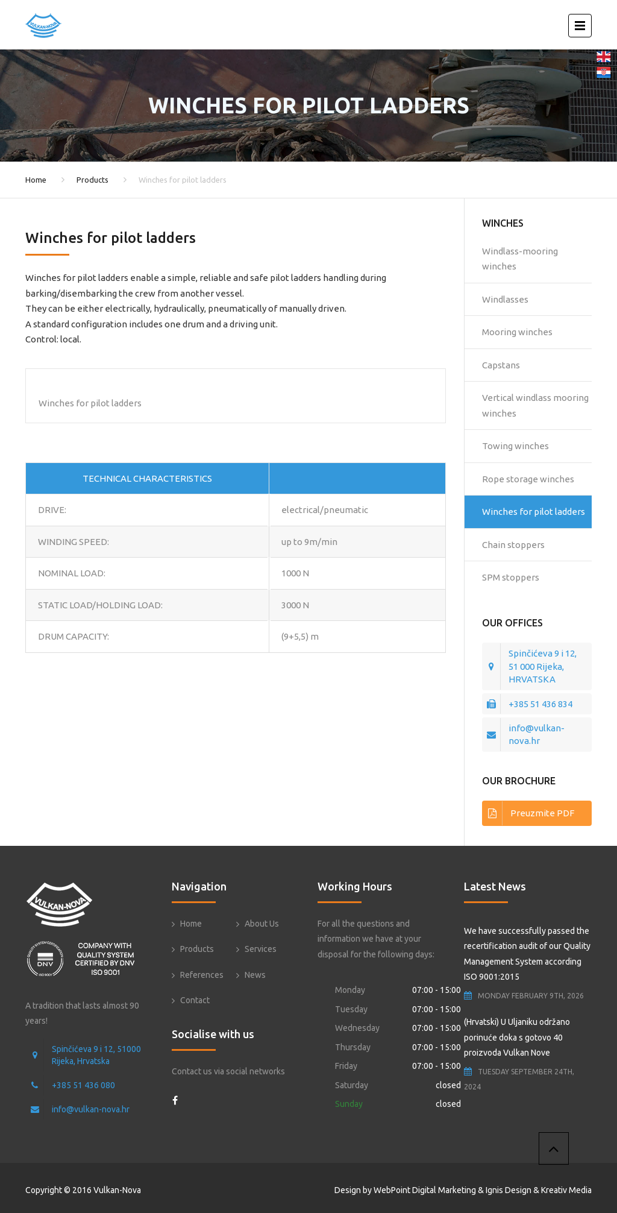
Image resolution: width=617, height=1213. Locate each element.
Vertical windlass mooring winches (535, 405)
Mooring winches (517, 332)
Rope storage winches (528, 479)
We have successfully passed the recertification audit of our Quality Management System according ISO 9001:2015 (527, 954)
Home (35, 179)
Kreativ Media (566, 1190)
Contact (195, 1000)
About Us (262, 923)
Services (261, 949)
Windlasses (505, 299)
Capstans (501, 365)
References (202, 975)
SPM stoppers (510, 577)
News (255, 975)
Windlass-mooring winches (520, 259)
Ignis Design (508, 1190)
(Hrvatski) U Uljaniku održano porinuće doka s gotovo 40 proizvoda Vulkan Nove (517, 1037)
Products (92, 179)
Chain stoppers (513, 545)
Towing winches (515, 446)
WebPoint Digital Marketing (425, 1190)
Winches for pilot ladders (533, 511)
